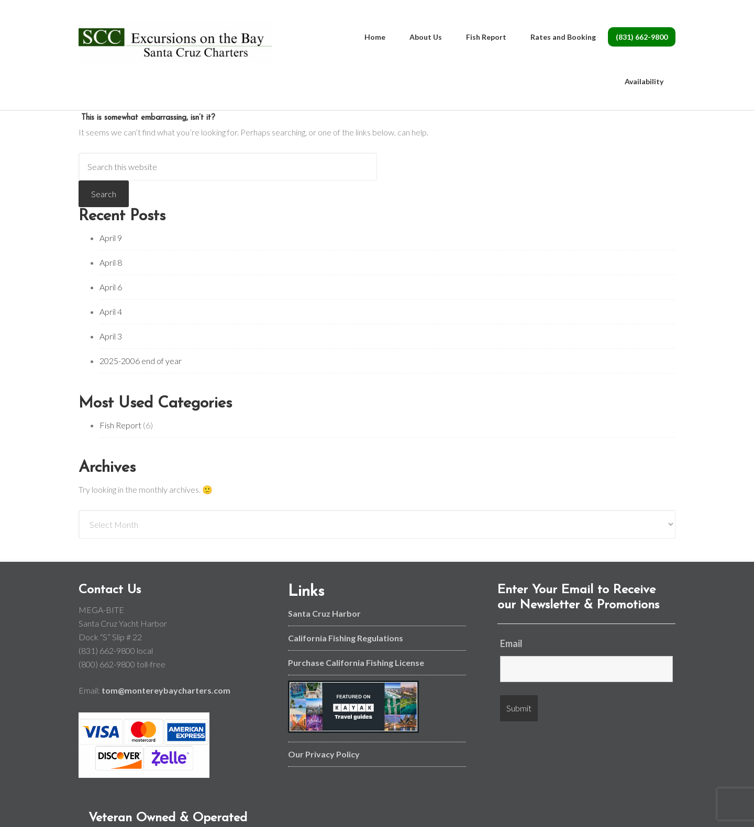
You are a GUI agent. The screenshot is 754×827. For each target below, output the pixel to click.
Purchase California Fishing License (356, 662)
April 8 (110, 262)
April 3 (110, 336)
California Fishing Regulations (345, 638)
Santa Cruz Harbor (324, 613)
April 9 (110, 238)
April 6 (110, 287)
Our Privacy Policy (324, 754)
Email (511, 643)
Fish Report (120, 425)
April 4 (110, 311)
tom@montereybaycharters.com (166, 690)
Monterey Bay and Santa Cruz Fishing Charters (175, 42)
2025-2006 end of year (140, 361)
